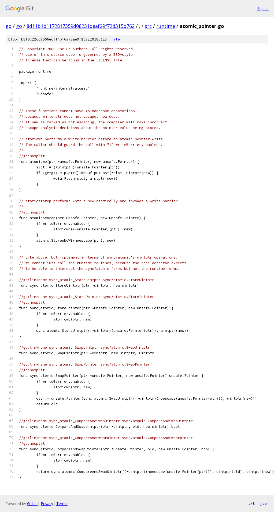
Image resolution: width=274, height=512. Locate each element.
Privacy (47, 503)
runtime (165, 26)
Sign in (263, 8)
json (264, 503)
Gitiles (32, 503)
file (115, 39)
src (148, 26)
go (9, 26)
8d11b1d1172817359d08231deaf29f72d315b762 (81, 26)
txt (251, 503)
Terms (62, 503)
